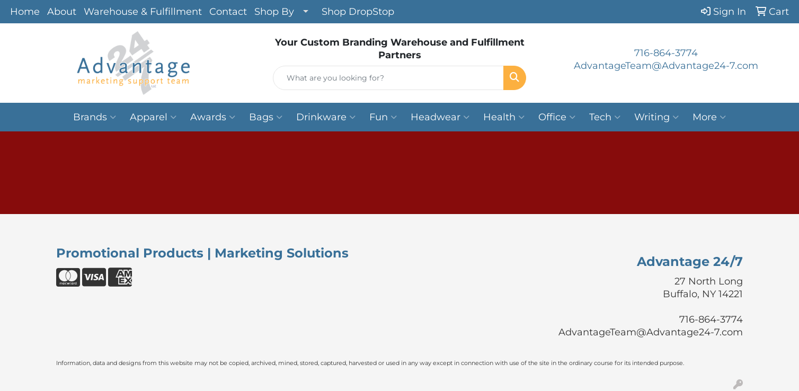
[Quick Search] (388, 78)
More (709, 117)
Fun (383, 117)
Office (556, 117)
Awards (212, 117)
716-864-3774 (666, 53)
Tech (604, 117)
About (61, 11)
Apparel (153, 117)
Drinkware (326, 117)
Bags (265, 117)
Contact (228, 11)
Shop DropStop (358, 11)
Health (504, 117)
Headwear (440, 117)
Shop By (274, 11)
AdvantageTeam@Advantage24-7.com (666, 66)
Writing (656, 117)
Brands (94, 117)
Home (25, 11)
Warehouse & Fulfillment (143, 11)
